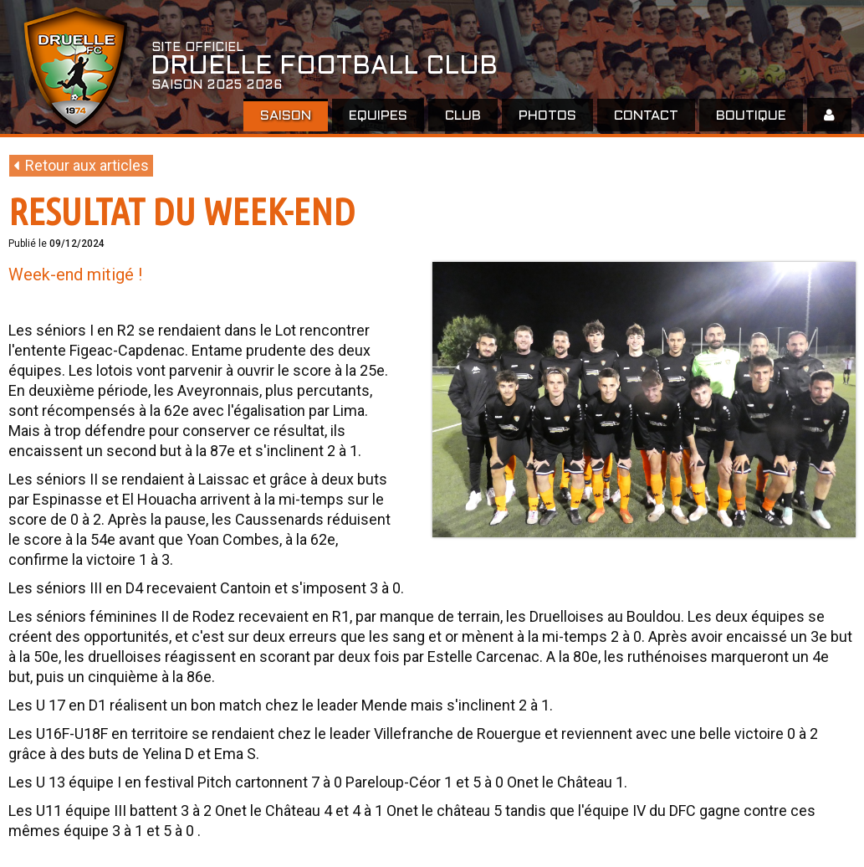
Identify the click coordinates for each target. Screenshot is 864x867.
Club (463, 116)
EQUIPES (378, 116)
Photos (547, 116)
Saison (285, 116)
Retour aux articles (81, 165)
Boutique (751, 116)
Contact (646, 116)
